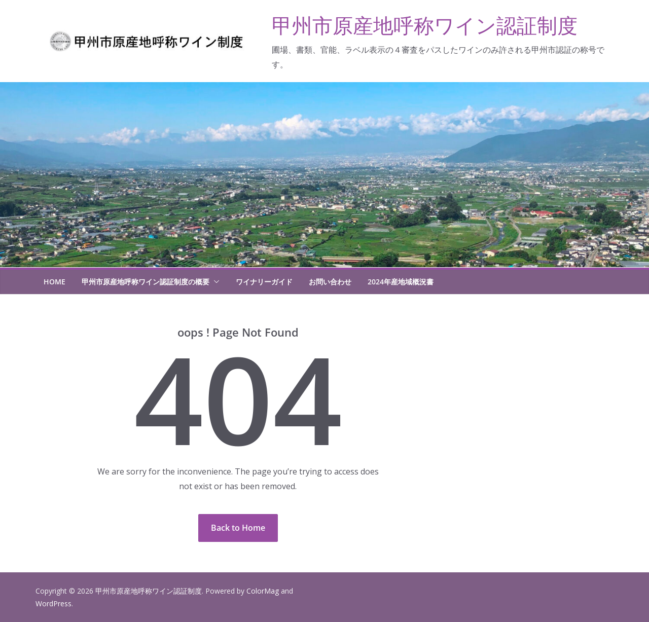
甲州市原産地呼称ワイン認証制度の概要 (145, 281)
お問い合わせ (330, 281)
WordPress (53, 603)
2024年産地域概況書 (401, 281)
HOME (54, 281)
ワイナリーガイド (264, 281)
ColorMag (262, 591)
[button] (214, 282)
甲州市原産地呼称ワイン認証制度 (425, 25)
